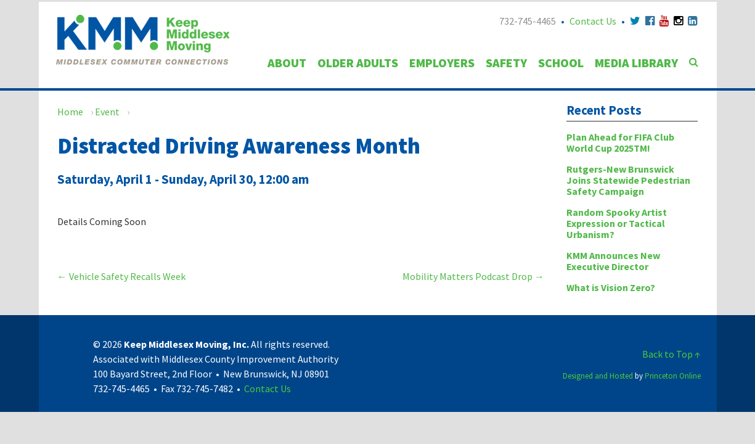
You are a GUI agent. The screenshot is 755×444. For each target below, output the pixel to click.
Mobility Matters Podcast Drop (473, 276)
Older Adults (357, 62)
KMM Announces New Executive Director (613, 261)
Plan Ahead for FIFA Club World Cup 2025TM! (620, 142)
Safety (506, 62)
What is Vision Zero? (610, 287)
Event (107, 111)
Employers (442, 62)
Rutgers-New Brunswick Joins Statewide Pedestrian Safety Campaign (628, 180)
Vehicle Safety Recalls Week (121, 276)
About (286, 62)
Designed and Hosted (598, 376)
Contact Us (592, 21)
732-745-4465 (527, 21)
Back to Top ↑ (671, 354)
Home (70, 111)
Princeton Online (673, 376)
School (561, 62)
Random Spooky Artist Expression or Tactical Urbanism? (616, 223)
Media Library (636, 62)
